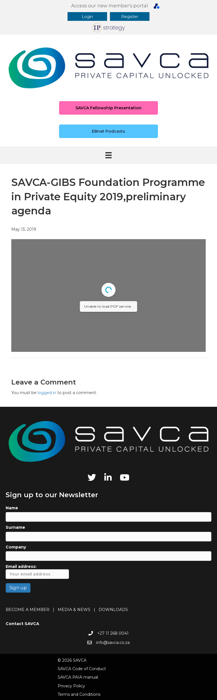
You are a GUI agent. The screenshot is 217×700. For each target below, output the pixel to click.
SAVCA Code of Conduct (82, 668)
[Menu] (108, 155)
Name (12, 507)
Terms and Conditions (79, 694)
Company (16, 547)
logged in (47, 392)
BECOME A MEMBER (27, 609)
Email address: (37, 571)
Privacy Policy (71, 685)
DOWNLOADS (113, 609)
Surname (15, 527)
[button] (87, 16)
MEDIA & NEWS (74, 609)
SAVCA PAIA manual (78, 677)
